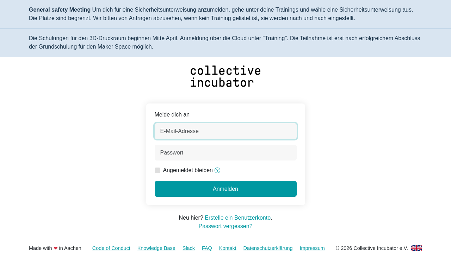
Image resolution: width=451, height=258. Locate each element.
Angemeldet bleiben (188, 170)
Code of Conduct (111, 248)
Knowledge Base (156, 248)
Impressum (312, 248)
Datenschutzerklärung (268, 248)
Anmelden (225, 189)
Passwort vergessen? (226, 226)
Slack (189, 248)
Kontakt (227, 248)
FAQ (207, 248)
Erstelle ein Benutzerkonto (238, 218)
